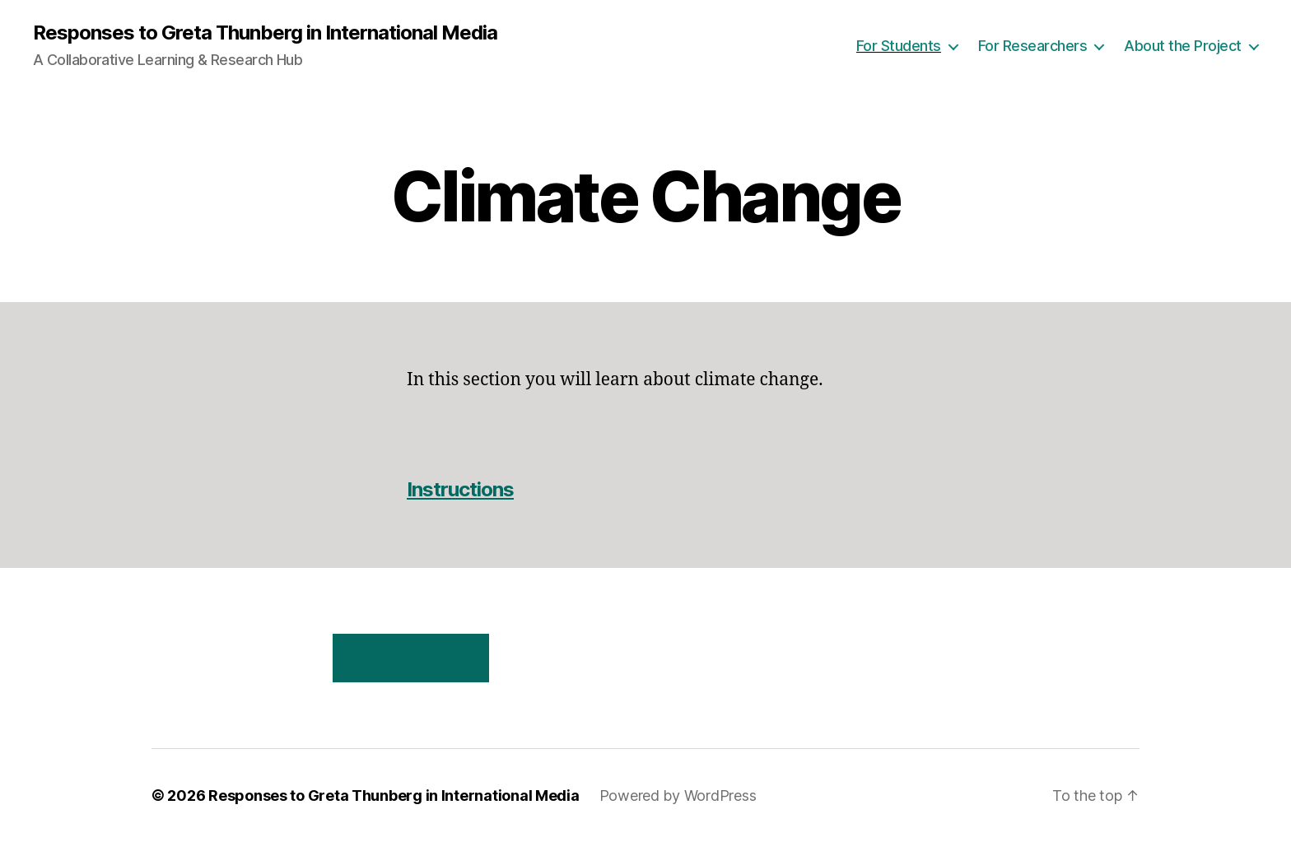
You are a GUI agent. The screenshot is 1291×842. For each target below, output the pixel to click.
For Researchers (1033, 45)
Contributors (411, 657)
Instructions (460, 489)
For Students (898, 45)
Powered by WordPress (678, 795)
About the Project (1183, 45)
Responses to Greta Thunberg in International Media (265, 33)
